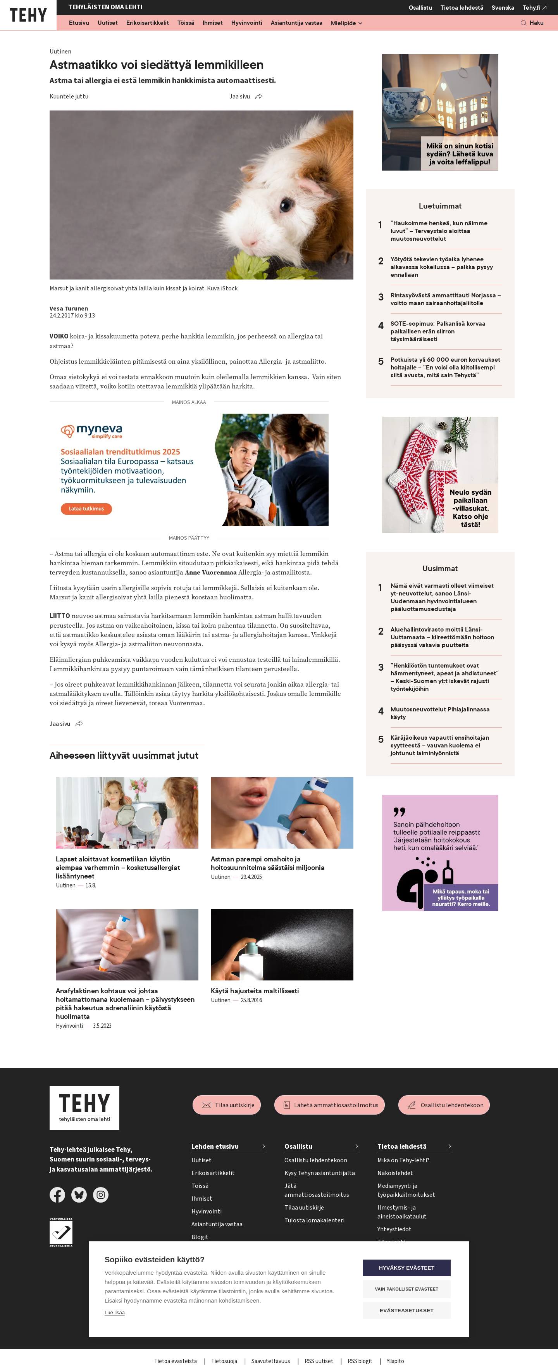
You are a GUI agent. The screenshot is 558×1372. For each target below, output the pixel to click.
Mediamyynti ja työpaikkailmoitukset (406, 1190)
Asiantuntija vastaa (296, 23)
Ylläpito (395, 1361)
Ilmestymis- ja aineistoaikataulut (402, 1212)
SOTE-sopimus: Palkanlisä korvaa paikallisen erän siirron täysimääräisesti (438, 331)
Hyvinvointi (246, 23)
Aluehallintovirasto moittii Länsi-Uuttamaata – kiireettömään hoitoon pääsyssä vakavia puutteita (442, 637)
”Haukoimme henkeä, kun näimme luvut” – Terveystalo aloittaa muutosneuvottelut (439, 231)
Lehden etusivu (215, 1146)
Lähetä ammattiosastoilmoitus (336, 1105)
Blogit (199, 1237)
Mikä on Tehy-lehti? (403, 1160)
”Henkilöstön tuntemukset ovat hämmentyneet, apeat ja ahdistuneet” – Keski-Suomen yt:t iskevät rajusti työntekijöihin (445, 677)
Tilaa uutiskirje (235, 1105)
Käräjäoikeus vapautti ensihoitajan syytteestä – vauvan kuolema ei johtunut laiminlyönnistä (440, 745)
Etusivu (79, 23)
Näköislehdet (395, 1173)
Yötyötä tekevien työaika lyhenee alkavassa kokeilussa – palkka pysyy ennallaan (442, 267)
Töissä (185, 23)
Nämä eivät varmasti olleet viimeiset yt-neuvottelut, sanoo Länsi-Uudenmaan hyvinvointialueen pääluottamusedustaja (442, 597)
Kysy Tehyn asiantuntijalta (319, 1173)
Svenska (503, 8)
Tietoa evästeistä (176, 1361)
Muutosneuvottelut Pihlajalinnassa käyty (440, 713)
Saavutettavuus (271, 1361)
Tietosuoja (224, 1361)
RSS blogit (361, 1361)
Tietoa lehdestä (462, 7)
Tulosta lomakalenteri (314, 1220)
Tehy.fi (531, 8)
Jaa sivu (239, 96)
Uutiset (108, 23)
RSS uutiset (319, 1361)
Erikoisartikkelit (147, 23)
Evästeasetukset (407, 1310)
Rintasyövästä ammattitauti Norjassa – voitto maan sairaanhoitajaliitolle (446, 299)
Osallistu (420, 8)
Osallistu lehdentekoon (452, 1105)
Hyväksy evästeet (406, 1267)
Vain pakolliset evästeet (406, 1288)
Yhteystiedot (394, 1229)
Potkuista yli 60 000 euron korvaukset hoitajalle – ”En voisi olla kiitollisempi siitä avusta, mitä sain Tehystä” (445, 367)
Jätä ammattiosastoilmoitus (316, 1190)
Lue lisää (115, 1312)
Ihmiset (213, 23)
